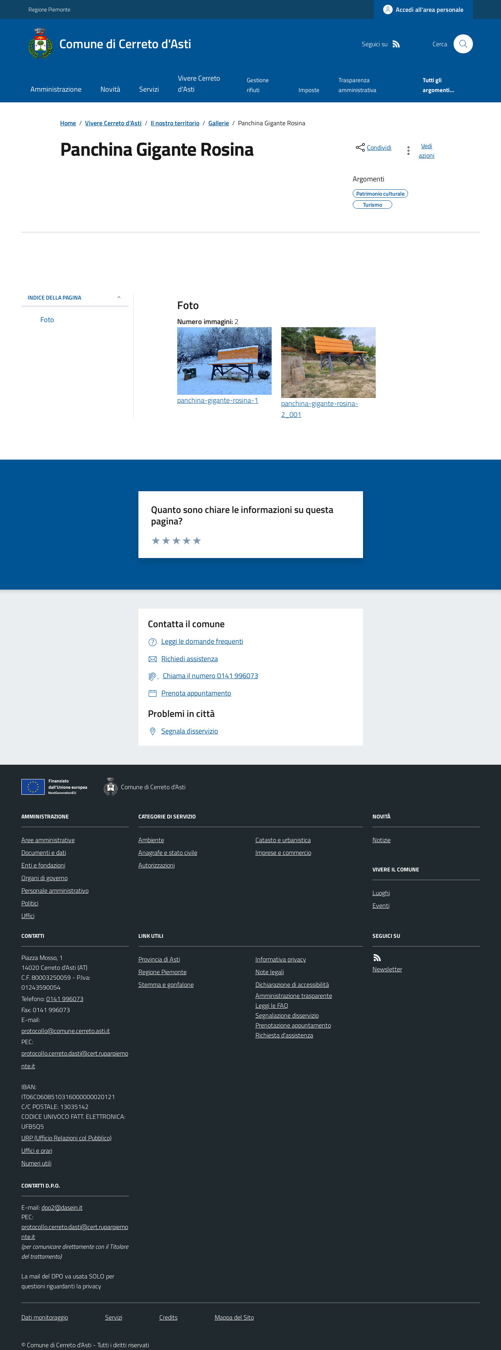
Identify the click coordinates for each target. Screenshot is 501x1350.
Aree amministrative (48, 840)
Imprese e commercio (283, 852)
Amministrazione (55, 89)
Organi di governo (44, 877)
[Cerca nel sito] (460, 43)
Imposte (309, 89)
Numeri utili (36, 1163)
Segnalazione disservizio (287, 1015)
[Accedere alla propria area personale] (423, 9)
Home (68, 123)
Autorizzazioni (156, 865)
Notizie (381, 840)
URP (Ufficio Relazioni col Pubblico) (66, 1138)
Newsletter (387, 969)
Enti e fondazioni (43, 865)
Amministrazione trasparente (293, 995)
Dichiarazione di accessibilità (292, 984)
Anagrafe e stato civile (167, 852)
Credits (168, 1317)
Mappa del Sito (234, 1317)
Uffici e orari (36, 1150)
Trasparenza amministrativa (357, 84)
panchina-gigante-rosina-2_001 (319, 409)
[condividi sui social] (373, 147)
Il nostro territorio (175, 123)
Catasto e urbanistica (283, 840)
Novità (110, 89)
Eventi (380, 905)
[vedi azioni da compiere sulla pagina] (421, 150)
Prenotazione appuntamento (293, 1025)
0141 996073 (64, 998)
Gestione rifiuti (258, 84)
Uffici (27, 915)
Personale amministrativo (55, 890)
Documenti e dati (43, 852)
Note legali (269, 972)
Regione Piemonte (49, 9)
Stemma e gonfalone (166, 984)
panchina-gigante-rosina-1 (217, 400)
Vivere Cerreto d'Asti (199, 83)
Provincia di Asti (159, 959)
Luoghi (381, 892)
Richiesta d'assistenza (284, 1035)
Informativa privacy (280, 959)
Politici (29, 903)
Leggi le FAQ (271, 1005)
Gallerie (218, 123)
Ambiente (151, 840)
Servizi (149, 89)
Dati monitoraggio (44, 1317)
